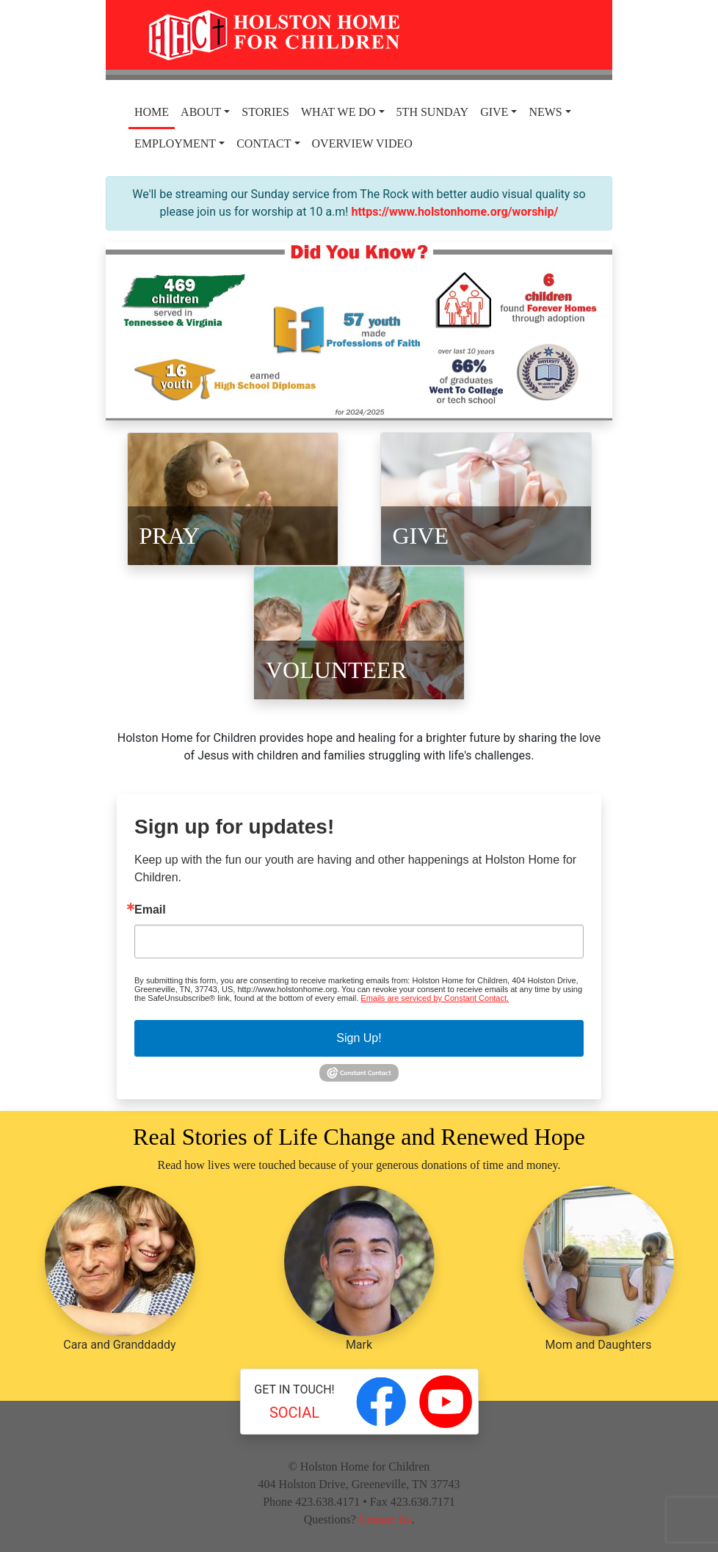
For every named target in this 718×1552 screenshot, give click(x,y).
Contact (263, 143)
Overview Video (362, 143)
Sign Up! (358, 1038)
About (201, 112)
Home (151, 112)
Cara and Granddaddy (120, 1269)
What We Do (338, 112)
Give (494, 112)
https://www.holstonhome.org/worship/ (454, 212)
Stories (265, 112)
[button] (144, 331)
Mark (359, 1269)
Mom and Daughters (598, 1269)
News (545, 112)
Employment (175, 143)
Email (150, 910)
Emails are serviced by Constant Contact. (434, 998)
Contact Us (385, 1519)
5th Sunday (432, 112)
